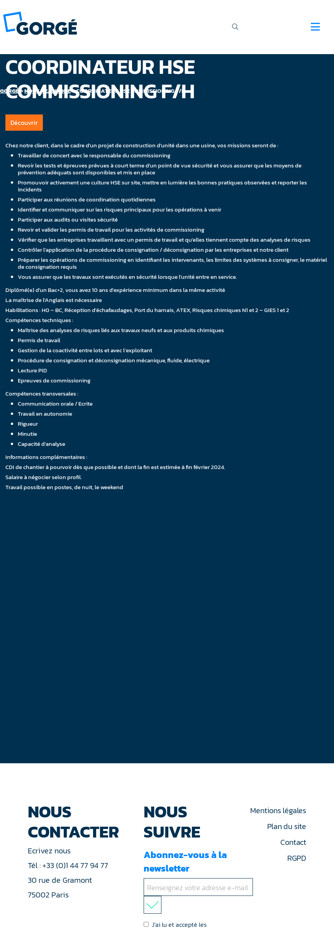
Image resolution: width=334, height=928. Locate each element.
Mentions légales (278, 810)
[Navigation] (315, 26)
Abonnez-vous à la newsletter (200, 881)
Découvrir (24, 122)
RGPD (296, 858)
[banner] (40, 22)
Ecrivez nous (50, 850)
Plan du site (286, 826)
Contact (293, 842)
